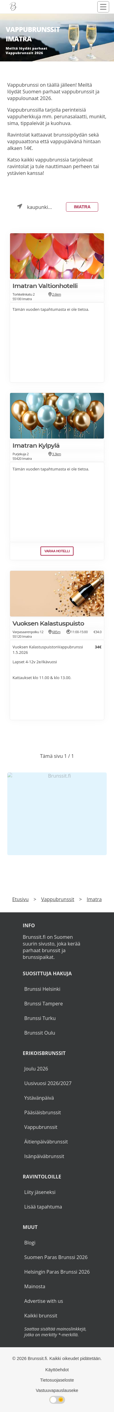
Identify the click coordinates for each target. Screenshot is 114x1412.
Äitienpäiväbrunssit (46, 1141)
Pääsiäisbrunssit (42, 1112)
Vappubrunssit (57, 899)
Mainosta (34, 1286)
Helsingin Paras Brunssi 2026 (57, 1271)
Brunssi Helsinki (42, 989)
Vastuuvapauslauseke (57, 1390)
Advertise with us (43, 1301)
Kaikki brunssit (40, 1315)
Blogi (30, 1242)
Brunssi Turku (40, 1018)
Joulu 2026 (36, 1068)
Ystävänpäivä (39, 1098)
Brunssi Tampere (43, 1003)
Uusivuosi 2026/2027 (47, 1083)
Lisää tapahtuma (43, 1206)
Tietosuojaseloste (57, 1380)
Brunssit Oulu (39, 1032)
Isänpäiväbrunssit (44, 1156)
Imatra (82, 206)
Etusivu (20, 899)
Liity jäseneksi (40, 1192)
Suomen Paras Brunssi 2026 (56, 1257)
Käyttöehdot (57, 1369)
